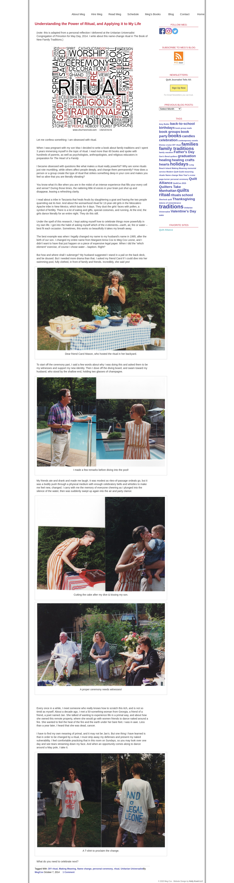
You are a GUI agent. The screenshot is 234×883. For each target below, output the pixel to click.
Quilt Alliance (166, 230)
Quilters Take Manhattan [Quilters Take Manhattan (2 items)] (170, 189)
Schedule (133, 14)
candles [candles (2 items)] (188, 136)
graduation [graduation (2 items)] (187, 156)
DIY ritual (53, 868)
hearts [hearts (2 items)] (164, 164)
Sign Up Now (179, 88)
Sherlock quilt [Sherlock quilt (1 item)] (165, 199)
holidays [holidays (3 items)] (179, 163)
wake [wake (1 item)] (161, 215)
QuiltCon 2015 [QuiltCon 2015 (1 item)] (179, 183)
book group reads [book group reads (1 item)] (183, 128)
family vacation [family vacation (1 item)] (166, 152)
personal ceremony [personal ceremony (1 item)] (179, 179)
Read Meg (114, 14)
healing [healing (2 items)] (165, 160)
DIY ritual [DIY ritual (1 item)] (176, 145)
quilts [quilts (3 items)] (183, 190)
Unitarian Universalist (132, 868)
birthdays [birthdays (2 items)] (167, 128)
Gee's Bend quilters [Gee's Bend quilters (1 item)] (168, 156)
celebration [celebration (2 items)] (168, 140)
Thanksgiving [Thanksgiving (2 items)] (184, 199)
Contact (185, 15)
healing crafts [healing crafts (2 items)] (183, 160)
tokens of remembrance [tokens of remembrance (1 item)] (170, 203)
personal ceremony (103, 868)
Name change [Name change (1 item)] (171, 175)
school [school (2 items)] (187, 195)
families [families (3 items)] (190, 144)
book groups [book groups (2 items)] (169, 132)
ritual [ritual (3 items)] (164, 194)
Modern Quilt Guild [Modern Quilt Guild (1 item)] (175, 172)
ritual (116, 868)
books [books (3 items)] (175, 135)
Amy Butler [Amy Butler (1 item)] (164, 124)
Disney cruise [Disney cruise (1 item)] (165, 145)
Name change (84, 868)
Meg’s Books (153, 15)
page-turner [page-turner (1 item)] (164, 179)
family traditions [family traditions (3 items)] (176, 148)
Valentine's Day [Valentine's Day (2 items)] (183, 211)
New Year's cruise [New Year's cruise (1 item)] (187, 175)
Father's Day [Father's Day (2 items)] (184, 152)
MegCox (39, 872)
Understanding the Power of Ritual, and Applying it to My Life (88, 24)
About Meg (78, 14)
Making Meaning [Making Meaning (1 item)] (179, 168)
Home (201, 14)
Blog (171, 14)
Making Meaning (67, 868)
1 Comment (68, 872)
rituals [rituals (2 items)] (176, 195)
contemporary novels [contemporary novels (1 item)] (188, 140)
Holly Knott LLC (196, 881)
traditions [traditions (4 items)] (171, 206)
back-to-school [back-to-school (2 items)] (182, 124)
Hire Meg (96, 14)
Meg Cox (117, 6)
